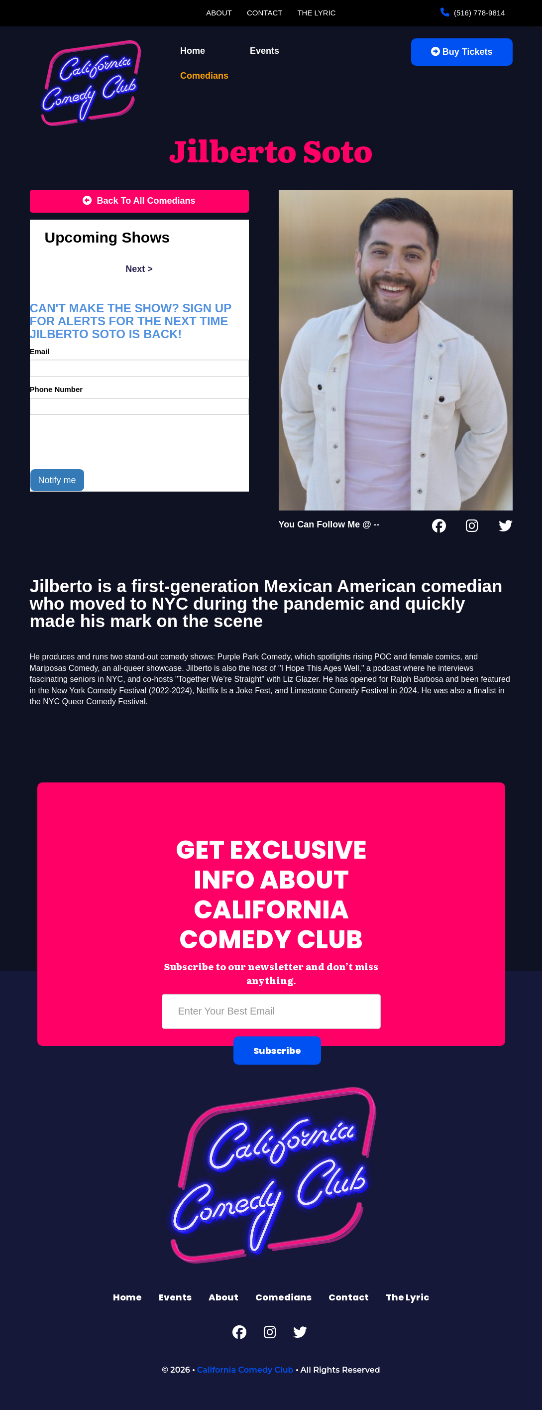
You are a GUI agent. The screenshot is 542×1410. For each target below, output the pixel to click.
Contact (264, 12)
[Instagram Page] (472, 528)
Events (264, 51)
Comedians (204, 76)
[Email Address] (271, 1011)
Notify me (57, 480)
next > (139, 269)
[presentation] (105, 441)
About (219, 12)
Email (40, 351)
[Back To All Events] (139, 201)
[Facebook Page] (439, 528)
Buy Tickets (462, 52)
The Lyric (316, 12)
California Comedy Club (245, 1370)
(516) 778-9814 (478, 12)
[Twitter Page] (506, 528)
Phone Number (56, 389)
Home (192, 51)
